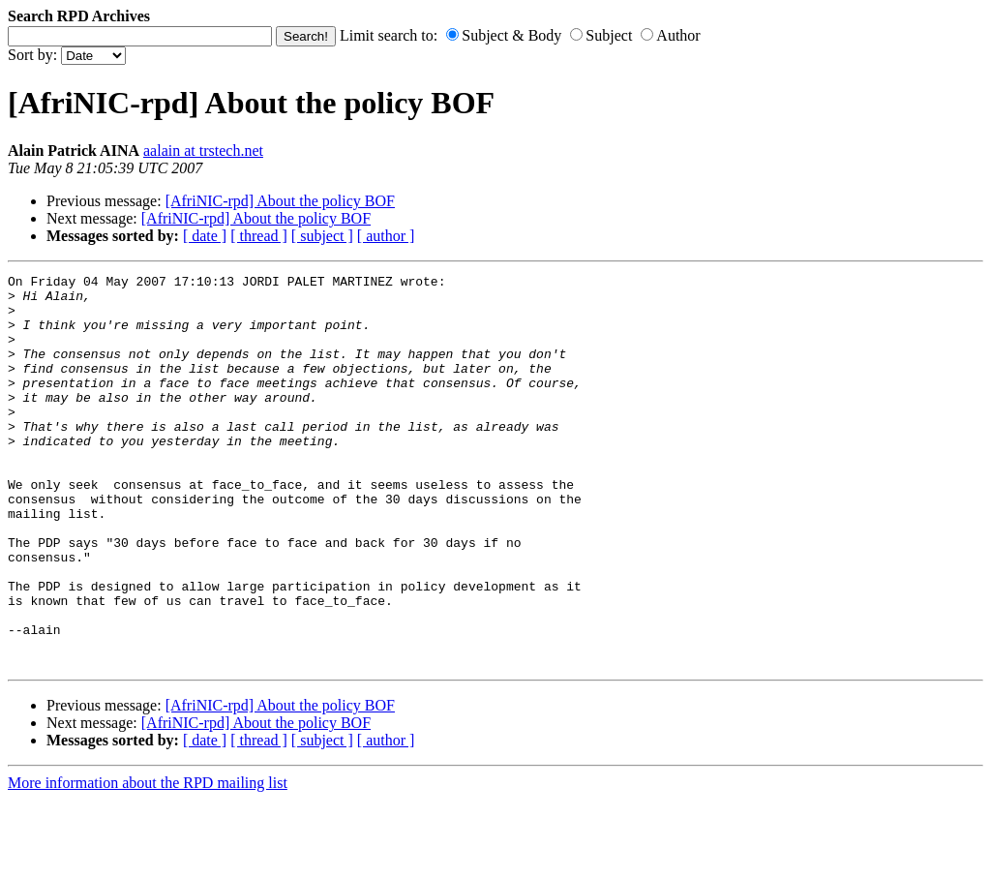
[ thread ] (258, 235)
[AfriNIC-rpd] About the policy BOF (280, 201)
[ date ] (204, 235)
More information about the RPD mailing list (147, 861)
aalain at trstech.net (203, 150)
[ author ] (386, 235)
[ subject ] (322, 235)
